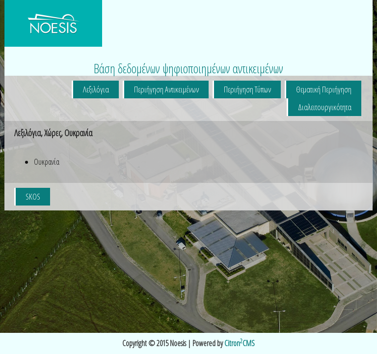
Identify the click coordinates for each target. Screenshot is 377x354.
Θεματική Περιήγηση (323, 89)
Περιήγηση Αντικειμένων (166, 89)
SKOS (33, 196)
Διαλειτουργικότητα (324, 107)
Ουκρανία (46, 161)
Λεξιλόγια (96, 89)
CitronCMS (239, 343)
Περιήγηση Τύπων (247, 89)
